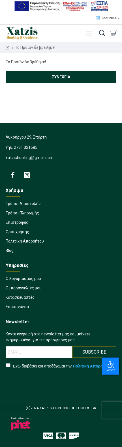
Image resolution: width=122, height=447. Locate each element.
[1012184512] (20, 299)
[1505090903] (61, 233)
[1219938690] (61, 215)
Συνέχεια (61, 77)
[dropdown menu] (100, 33)
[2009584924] (17, 308)
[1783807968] (61, 205)
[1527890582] (61, 224)
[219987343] (61, 252)
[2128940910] (27, 175)
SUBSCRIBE (94, 352)
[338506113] (61, 243)
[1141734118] (61, 436)
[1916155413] (24, 289)
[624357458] (48, 436)
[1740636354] (23, 280)
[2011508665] (74, 436)
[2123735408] (12, 175)
